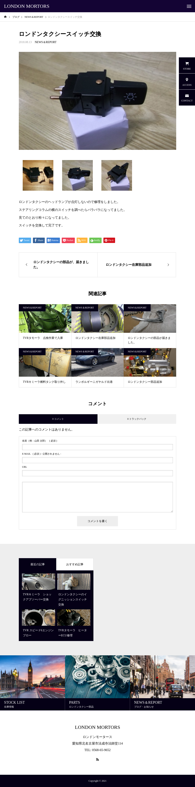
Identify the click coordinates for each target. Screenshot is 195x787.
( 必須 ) (39, 441)
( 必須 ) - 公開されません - (41, 454)
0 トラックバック (136, 418)
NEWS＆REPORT (46, 42)
